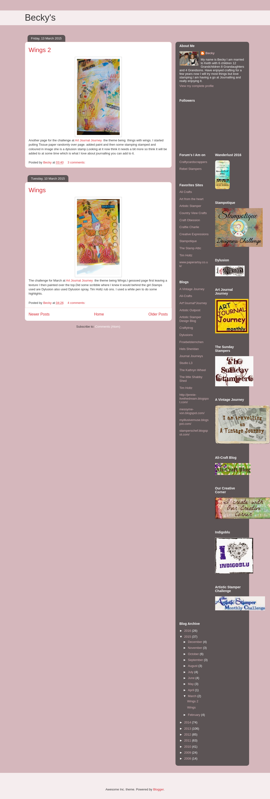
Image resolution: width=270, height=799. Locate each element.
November (195, 648)
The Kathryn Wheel (193, 370)
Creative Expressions (194, 234)
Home (99, 314)
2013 (188, 728)
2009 (188, 752)
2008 (188, 758)
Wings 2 (40, 49)
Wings (37, 190)
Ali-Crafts (186, 296)
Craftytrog (186, 328)
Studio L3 (186, 363)
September (196, 660)
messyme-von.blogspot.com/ (192, 411)
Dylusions (186, 335)
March (192, 696)
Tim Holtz (186, 255)
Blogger (158, 789)
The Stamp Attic (190, 248)
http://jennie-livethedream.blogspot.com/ (194, 398)
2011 (188, 740)
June (191, 678)
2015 (188, 636)
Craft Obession (190, 220)
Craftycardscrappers (193, 162)
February (194, 715)
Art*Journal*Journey (193, 303)
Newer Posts (39, 314)
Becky (209, 53)
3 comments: (77, 162)
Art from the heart (192, 199)
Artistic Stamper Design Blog (190, 319)
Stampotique (188, 241)
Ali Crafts (186, 192)
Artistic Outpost (190, 310)
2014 (188, 722)
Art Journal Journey (88, 140)
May (191, 684)
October (194, 654)
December (195, 642)
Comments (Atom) (107, 326)
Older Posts (158, 314)
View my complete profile (197, 86)
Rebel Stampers (191, 169)
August (193, 666)
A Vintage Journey (192, 289)
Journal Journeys (191, 356)
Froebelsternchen (192, 342)
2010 (188, 746)
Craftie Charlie (189, 227)
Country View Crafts (193, 213)
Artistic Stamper (190, 206)
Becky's (40, 18)
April (191, 690)
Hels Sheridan (189, 349)
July (191, 672)
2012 (188, 734)
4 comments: (77, 303)
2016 (188, 630)
